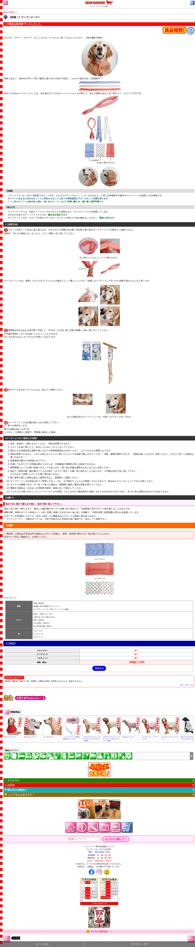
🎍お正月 (9, 785)
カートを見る (42, 944)
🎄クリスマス (12, 780)
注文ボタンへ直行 (139, 944)
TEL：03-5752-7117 (99, 852)
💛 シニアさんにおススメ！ (19, 794)
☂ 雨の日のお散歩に (15, 790)
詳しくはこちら (187, 685)
